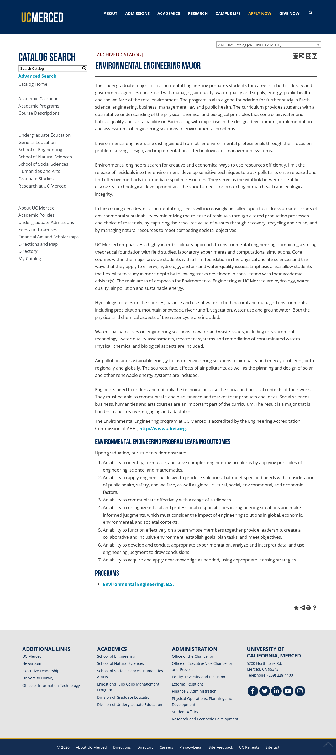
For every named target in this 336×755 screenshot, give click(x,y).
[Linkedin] (276, 684)
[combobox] (268, 37)
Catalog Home (33, 76)
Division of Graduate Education (124, 689)
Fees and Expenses (37, 222)
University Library (37, 670)
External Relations (188, 676)
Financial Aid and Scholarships (48, 229)
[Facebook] (253, 684)
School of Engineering (40, 142)
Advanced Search (37, 68)
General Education (37, 135)
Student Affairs (185, 704)
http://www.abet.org (162, 421)
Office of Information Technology (51, 677)
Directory (28, 243)
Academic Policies (36, 207)
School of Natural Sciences (45, 149)
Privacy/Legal (191, 739)
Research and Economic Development (205, 711)
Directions (122, 739)
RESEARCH (198, 13)
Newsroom (31, 656)
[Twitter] (265, 684)
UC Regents (249, 739)
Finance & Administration (194, 683)
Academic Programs (38, 98)
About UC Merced (36, 200)
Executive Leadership (41, 663)
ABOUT (110, 13)
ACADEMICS (169, 13)
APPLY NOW (259, 13)
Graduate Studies (36, 171)
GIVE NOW (289, 13)
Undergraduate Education (44, 127)
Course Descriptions (39, 106)
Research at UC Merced (42, 178)
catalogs (92, 751)
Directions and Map (38, 236)
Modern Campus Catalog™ (230, 751)
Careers (166, 739)
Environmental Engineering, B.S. (138, 577)
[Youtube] (288, 684)
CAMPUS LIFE (228, 13)
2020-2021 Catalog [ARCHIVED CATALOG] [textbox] (249, 37)
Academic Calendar (38, 91)
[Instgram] (300, 684)
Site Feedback (221, 739)
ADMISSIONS (137, 13)
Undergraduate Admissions (46, 215)
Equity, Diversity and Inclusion (198, 669)
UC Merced (32, 648)
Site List (272, 739)
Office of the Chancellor (192, 648)
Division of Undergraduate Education (129, 696)
